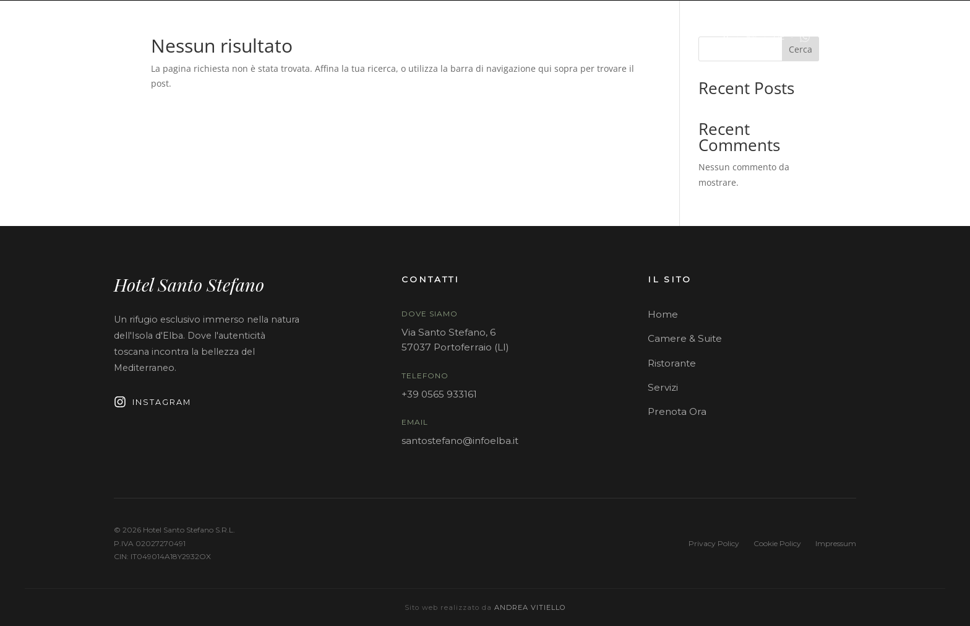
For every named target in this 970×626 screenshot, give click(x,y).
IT (726, 36)
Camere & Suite (685, 338)
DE (778, 36)
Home (663, 314)
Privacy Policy (714, 543)
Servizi (663, 387)
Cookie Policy (777, 543)
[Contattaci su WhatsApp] (804, 37)
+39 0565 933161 (439, 394)
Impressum (835, 543)
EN (751, 36)
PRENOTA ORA (881, 37)
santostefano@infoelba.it (459, 440)
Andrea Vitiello (530, 607)
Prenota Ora (677, 411)
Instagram (152, 402)
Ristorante (672, 363)
